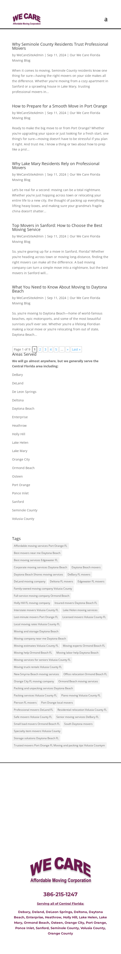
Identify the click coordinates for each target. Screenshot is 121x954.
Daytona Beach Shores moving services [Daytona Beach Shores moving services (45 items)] (38, 574)
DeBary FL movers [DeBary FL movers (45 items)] (79, 574)
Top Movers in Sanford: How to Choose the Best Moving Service (57, 227)
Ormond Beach (23, 468)
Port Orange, (96, 923)
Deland (38, 912)
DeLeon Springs (59, 912)
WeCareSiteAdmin (30, 55)
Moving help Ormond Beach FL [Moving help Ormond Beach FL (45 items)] (33, 653)
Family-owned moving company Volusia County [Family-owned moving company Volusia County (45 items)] (43, 588)
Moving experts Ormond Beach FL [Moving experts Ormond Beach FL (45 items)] (84, 646)
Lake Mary (19, 451)
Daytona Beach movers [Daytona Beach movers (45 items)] (86, 567)
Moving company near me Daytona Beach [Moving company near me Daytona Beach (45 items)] (40, 638)
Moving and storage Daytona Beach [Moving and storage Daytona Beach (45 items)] (36, 631)
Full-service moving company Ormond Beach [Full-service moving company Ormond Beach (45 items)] (41, 596)
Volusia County (23, 519)
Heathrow (19, 425)
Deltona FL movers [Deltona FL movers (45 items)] (61, 581)
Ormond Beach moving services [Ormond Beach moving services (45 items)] (78, 681)
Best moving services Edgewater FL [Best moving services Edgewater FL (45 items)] (36, 560)
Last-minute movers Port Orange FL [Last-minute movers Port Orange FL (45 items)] (36, 617)
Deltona (18, 400)
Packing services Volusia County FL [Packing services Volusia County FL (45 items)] (35, 695)
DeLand (17, 383)
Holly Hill (18, 434)
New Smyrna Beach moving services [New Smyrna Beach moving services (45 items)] (36, 674)
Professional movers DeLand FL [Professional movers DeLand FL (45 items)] (33, 710)
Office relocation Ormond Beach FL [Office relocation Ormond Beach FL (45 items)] (85, 674)
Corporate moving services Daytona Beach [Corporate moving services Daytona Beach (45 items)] (40, 567)
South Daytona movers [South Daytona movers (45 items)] (78, 724)
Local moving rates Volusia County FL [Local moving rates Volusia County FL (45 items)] (37, 624)
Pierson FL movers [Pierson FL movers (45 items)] (25, 702)
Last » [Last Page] (76, 349)
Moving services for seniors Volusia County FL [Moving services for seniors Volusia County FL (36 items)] (42, 660)
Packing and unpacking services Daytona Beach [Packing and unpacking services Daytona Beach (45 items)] (43, 688)
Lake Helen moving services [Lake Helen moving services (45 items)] (80, 610)
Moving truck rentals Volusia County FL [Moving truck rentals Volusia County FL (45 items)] (38, 667)
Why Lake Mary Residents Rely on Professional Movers (56, 165)
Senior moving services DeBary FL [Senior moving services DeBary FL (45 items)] (77, 717)
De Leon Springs (24, 392)
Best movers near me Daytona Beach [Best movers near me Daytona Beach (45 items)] (37, 553)
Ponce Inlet (20, 493)
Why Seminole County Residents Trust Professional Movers (60, 46)
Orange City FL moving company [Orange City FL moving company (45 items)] (34, 681)
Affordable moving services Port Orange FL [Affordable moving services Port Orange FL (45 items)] (40, 546)
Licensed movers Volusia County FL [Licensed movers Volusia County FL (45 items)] (84, 617)
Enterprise (20, 417)
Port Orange (21, 485)
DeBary (17, 375)
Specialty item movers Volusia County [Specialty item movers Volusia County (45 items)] (37, 731)
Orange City (21, 459)
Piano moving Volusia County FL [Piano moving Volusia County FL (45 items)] (80, 695)
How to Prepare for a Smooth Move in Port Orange (59, 106)
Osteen (17, 476)
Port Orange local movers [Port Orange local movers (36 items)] (57, 702)
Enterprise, (35, 917)
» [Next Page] (67, 349)
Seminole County (24, 510)
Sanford (18, 502)
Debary (24, 912)
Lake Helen (20, 442)
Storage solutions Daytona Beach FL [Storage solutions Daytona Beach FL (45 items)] (36, 738)
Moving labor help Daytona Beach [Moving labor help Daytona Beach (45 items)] (77, 653)
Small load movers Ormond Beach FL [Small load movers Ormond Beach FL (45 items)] (37, 724)
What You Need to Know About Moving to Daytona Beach (59, 289)
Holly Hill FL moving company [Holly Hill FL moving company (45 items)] (32, 603)
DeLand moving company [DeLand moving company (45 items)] (29, 581)
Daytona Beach (23, 408)
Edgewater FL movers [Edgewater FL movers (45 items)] (91, 581)
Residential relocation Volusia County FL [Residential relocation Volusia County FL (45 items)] (82, 710)
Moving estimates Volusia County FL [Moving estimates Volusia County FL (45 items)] (36, 646)
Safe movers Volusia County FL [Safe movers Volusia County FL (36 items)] (33, 717)
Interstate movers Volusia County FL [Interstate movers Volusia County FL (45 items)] (36, 610)
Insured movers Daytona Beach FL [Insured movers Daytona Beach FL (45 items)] (76, 603)
